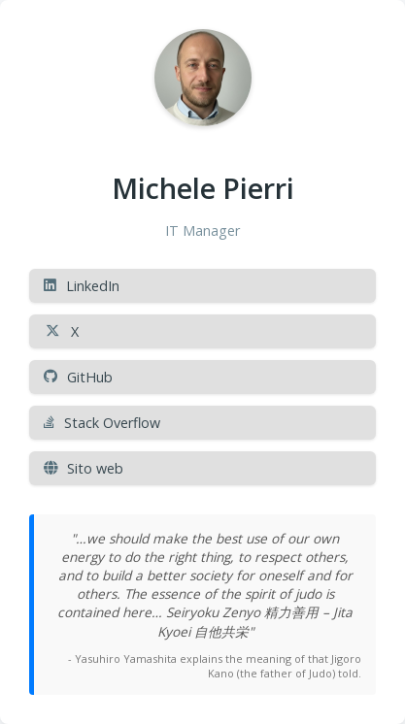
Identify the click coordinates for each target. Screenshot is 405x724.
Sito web (83, 468)
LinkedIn (81, 286)
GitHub (78, 377)
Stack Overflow (102, 422)
